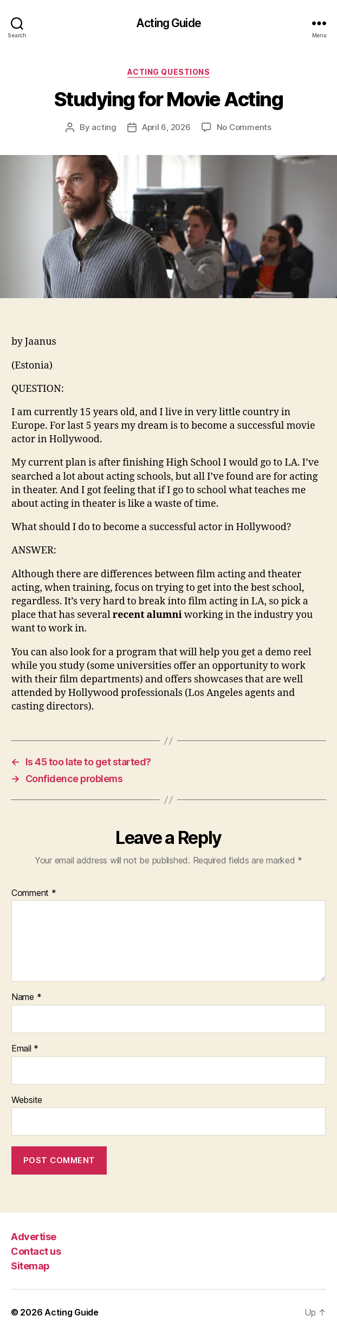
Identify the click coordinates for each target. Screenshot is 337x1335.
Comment (33, 893)
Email (24, 1049)
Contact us (36, 1251)
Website (26, 1100)
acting (104, 127)
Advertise (33, 1236)
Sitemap (30, 1266)
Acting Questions (168, 71)
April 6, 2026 (166, 127)
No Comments (244, 127)
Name (26, 997)
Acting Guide (168, 23)
